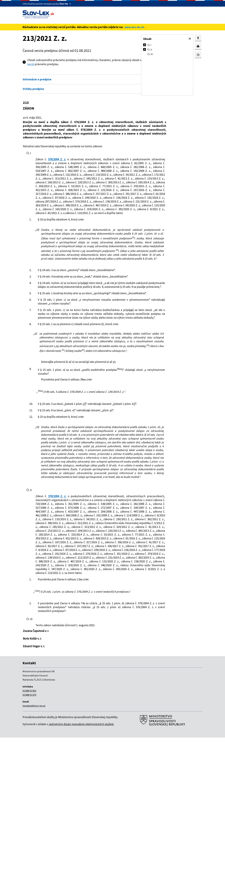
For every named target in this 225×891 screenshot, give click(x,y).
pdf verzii (70, 64)
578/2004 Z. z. (57, 607)
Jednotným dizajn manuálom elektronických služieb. (81, 877)
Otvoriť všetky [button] (118, 72)
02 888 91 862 (29, 844)
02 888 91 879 (29, 848)
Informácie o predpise (37, 79)
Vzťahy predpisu (33, 89)
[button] (190, 39)
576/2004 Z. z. (55, 163)
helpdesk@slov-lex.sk (34, 859)
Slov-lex (63, 3)
